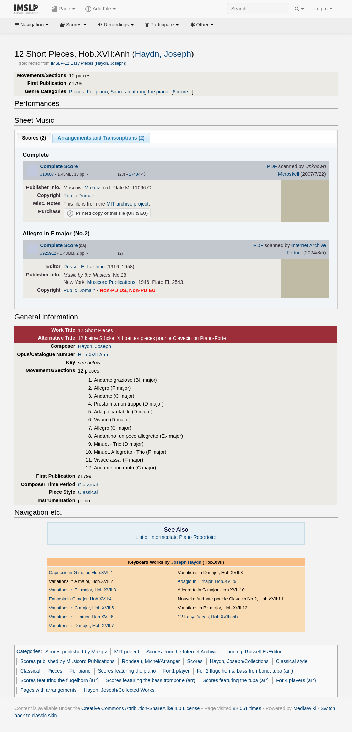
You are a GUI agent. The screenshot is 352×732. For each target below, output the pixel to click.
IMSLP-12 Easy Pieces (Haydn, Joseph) (88, 63)
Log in (323, 8)
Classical (88, 484)
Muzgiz (92, 187)
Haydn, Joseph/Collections (239, 661)
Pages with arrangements (48, 690)
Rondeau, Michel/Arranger (151, 661)
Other (201, 24)
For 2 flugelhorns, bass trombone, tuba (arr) (245, 671)
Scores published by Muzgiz (76, 651)
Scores (73, 24)
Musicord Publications (111, 282)
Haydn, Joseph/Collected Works (119, 690)
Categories (28, 651)
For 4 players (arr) (296, 680)
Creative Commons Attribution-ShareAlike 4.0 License (140, 708)
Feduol (294, 252)
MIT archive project (128, 204)
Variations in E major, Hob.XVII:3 (82, 589)
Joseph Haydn (186, 562)
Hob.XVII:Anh (93, 354)
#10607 (47, 174)
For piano (97, 92)
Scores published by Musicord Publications (67, 661)
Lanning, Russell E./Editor (253, 651)
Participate (161, 24)
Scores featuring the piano (139, 92)
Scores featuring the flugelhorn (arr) (59, 680)
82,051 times (247, 708)
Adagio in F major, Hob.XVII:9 (207, 581)
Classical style (291, 661)
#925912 (48, 253)
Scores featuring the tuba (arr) (235, 680)
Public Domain (80, 195)
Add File (100, 9)
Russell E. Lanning (84, 266)
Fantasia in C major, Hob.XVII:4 (80, 598)
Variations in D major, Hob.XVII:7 (81, 625)
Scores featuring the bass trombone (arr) (150, 680)
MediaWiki (304, 708)
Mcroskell (288, 174)
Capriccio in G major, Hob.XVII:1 (81, 572)
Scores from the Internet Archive (181, 651)
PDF (272, 166)
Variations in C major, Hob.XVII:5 (81, 607)
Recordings (116, 24)
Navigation (31, 24)
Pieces (76, 92)
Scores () (34, 138)
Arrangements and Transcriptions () (101, 138)
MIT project (126, 651)
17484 (134, 174)
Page (63, 9)
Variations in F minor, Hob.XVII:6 (81, 616)
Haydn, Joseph (163, 53)
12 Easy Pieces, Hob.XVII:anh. (208, 616)
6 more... (182, 92)
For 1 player (176, 671)
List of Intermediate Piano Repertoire (175, 537)
